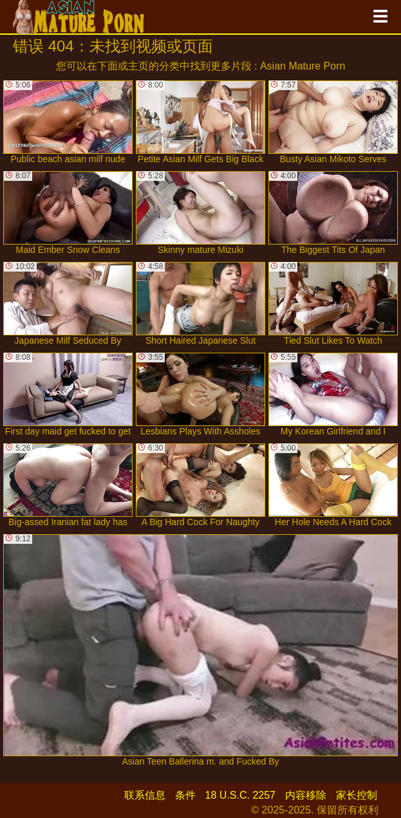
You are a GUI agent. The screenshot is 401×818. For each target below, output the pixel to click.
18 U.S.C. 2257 (240, 795)
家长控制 (356, 795)
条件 (185, 795)
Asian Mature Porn (303, 65)
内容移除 (305, 795)
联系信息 (144, 795)
